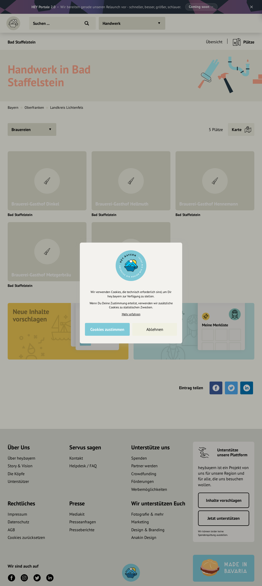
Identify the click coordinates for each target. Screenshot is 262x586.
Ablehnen (154, 329)
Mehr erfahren (131, 314)
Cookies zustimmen (107, 329)
